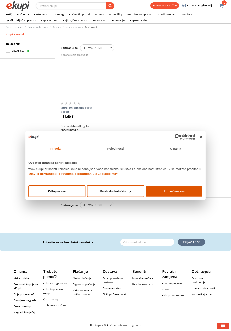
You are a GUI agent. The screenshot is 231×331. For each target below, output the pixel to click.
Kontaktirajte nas (202, 294)
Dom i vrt (186, 14)
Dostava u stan (112, 288)
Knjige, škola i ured (75, 20)
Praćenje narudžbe (165, 5)
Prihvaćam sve (174, 191)
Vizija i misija (21, 278)
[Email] (147, 242)
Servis (166, 289)
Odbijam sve (57, 191)
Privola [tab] (55, 148)
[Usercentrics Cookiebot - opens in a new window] (177, 137)
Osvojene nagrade (25, 300)
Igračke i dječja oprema (21, 20)
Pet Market (99, 20)
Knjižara (57, 26)
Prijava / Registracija (197, 5)
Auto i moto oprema (140, 14)
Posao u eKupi (22, 306)
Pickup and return (173, 295)
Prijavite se (191, 242)
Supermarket (49, 20)
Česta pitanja (51, 299)
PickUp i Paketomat (114, 294)
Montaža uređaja (142, 278)
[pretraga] (110, 5)
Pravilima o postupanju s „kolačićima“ (88, 173)
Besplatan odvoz (142, 284)
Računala (23, 14)
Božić (9, 14)
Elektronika (41, 14)
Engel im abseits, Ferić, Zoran (76, 110)
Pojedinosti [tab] (115, 148)
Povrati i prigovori (172, 283)
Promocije (118, 20)
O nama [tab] (175, 148)
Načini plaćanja (82, 278)
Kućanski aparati (79, 14)
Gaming (59, 14)
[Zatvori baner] (201, 136)
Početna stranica (14, 26)
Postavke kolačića (115, 191)
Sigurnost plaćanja (84, 284)
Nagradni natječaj (24, 312)
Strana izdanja (73, 26)
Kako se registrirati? (55, 283)
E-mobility (115, 14)
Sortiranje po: (69, 48)
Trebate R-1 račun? (54, 305)
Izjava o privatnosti (203, 288)
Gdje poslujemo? (24, 294)
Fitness (99, 14)
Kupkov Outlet (139, 20)
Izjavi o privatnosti (42, 173)
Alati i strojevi (166, 14)
